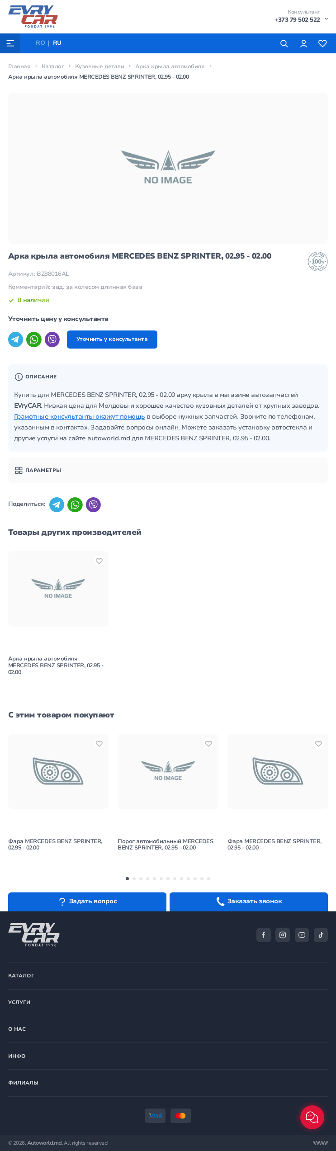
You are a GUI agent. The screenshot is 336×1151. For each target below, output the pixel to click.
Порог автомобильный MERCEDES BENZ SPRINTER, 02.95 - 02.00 (165, 845)
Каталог (53, 66)
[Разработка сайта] (320, 1143)
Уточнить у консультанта (112, 339)
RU (57, 43)
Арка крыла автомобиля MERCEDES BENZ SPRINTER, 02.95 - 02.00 (56, 665)
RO (40, 43)
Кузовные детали (99, 66)
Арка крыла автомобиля (170, 66)
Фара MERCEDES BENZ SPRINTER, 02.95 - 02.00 (55, 845)
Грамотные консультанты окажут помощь (79, 416)
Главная (19, 66)
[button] (127, 878)
